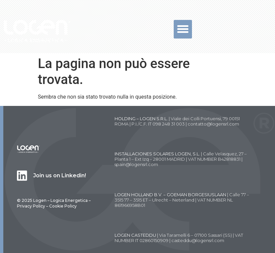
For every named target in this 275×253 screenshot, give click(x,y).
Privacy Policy (31, 206)
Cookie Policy (63, 206)
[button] (183, 29)
